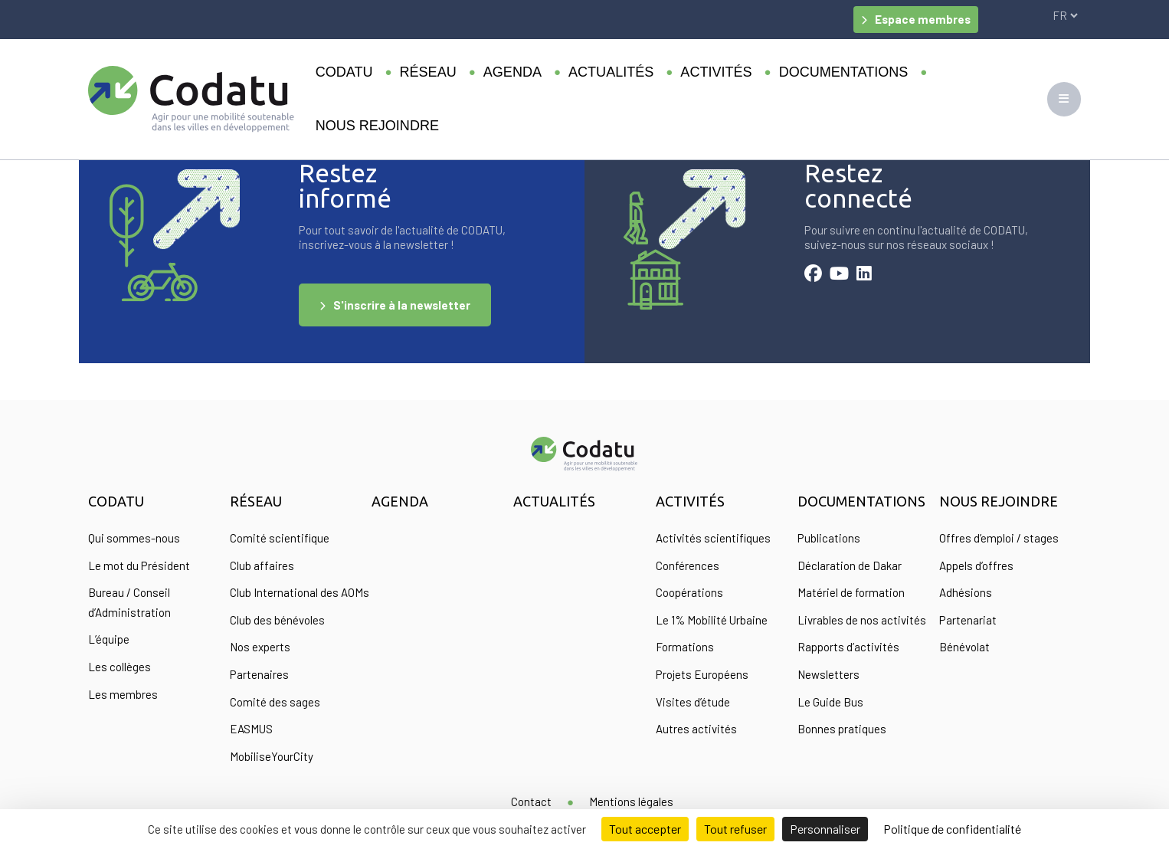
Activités (716, 72)
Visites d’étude (693, 702)
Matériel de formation (851, 592)
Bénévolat (964, 647)
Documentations (844, 72)
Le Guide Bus (830, 702)
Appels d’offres (976, 565)
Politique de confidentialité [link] (952, 828)
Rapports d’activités (848, 647)
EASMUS (251, 729)
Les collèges (119, 667)
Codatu (344, 72)
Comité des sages (275, 702)
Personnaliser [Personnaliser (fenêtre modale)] (825, 828)
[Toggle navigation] (1064, 99)
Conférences (687, 565)
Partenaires (259, 674)
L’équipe (108, 639)
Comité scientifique (279, 538)
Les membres (123, 694)
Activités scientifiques (713, 538)
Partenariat (968, 620)
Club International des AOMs (299, 592)
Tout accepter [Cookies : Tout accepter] (645, 828)
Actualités (610, 72)
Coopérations (689, 592)
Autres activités (696, 729)
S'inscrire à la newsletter (401, 305)
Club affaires (262, 565)
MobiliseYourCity (271, 756)
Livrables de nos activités (861, 620)
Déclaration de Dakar (849, 565)
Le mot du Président (139, 565)
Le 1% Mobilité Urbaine (712, 620)
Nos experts (260, 647)
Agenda (512, 72)
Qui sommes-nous (134, 538)
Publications (828, 538)
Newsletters (828, 674)
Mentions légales (631, 801)
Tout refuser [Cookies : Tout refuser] (735, 828)
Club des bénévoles (277, 620)
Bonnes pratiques (841, 729)
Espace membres (923, 19)
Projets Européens (702, 674)
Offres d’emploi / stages (999, 538)
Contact (531, 801)
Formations (685, 647)
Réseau (428, 72)
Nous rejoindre (377, 125)
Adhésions (965, 592)
